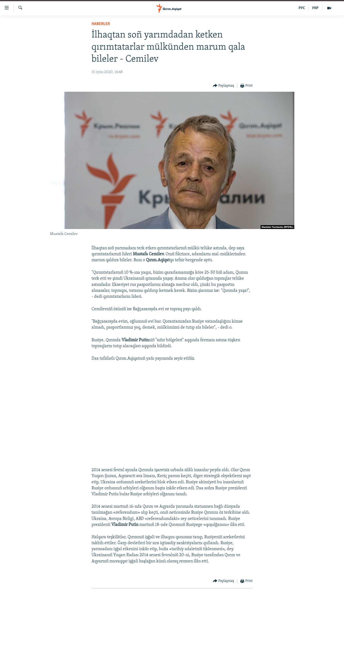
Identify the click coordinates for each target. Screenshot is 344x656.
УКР (315, 8)
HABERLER (100, 24)
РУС (302, 8)
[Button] (223, 86)
